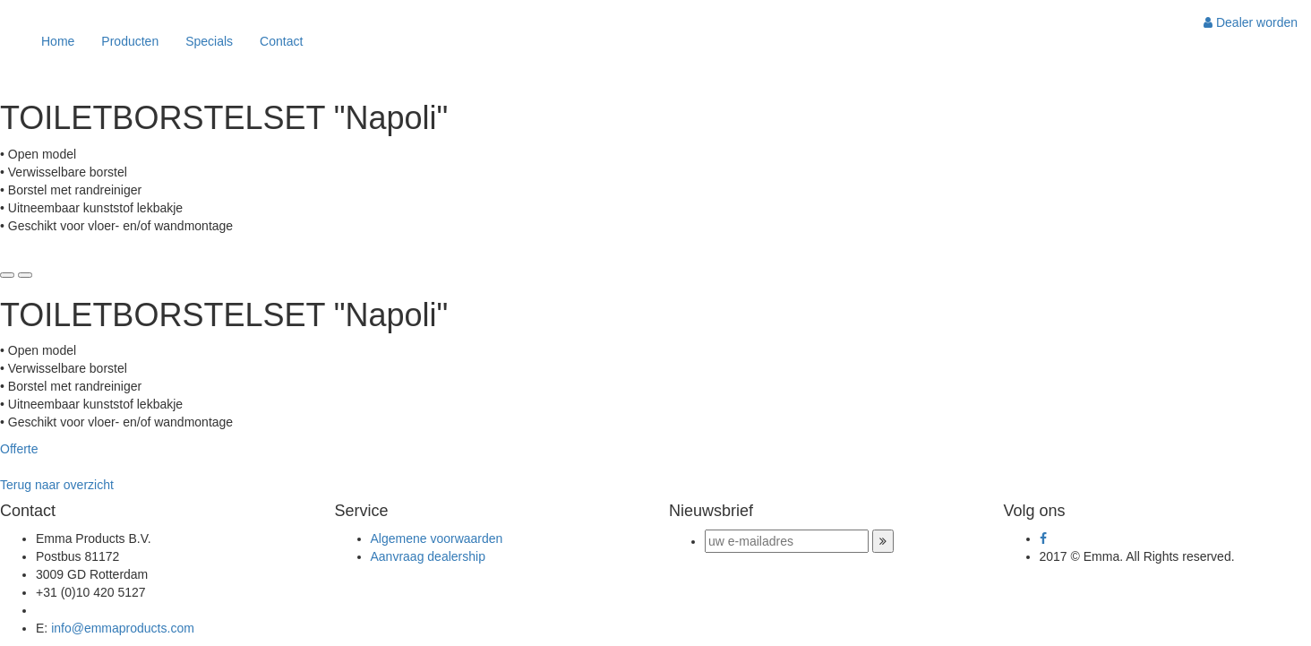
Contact (281, 41)
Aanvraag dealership (428, 556)
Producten (130, 41)
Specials (209, 41)
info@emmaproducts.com (122, 628)
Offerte (19, 449)
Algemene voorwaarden (437, 538)
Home (57, 41)
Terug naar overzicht (57, 485)
